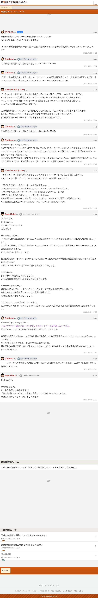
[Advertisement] (49, 21)
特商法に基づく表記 (47, 591)
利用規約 (18, 591)
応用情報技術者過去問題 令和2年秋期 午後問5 (48, 547)
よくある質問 (67, 591)
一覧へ (6, 570)
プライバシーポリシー (30, 591)
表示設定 (58, 591)
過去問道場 (48, 557)
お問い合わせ (78, 591)
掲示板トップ (5, 7)
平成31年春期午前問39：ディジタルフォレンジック (48, 537)
